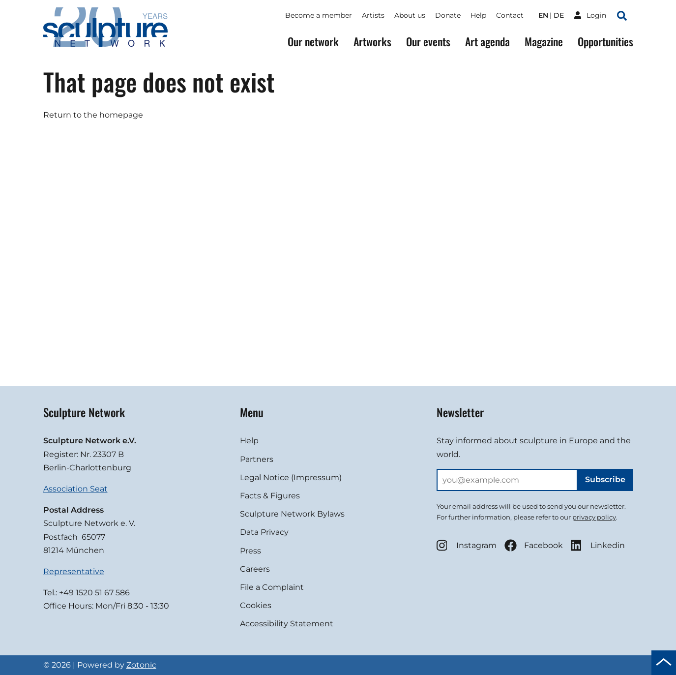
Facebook (533, 545)
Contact (510, 15)
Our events (428, 41)
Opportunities (605, 41)
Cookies (255, 605)
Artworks (372, 41)
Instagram (467, 545)
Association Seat (75, 488)
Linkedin (598, 545)
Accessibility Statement (286, 623)
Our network (313, 41)
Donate (448, 15)
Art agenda (487, 41)
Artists (373, 15)
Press (250, 550)
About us (409, 15)
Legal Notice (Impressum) (291, 477)
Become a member (318, 15)
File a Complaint (272, 587)
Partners (256, 459)
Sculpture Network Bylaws (292, 514)
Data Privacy (264, 532)
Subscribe (605, 479)
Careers (255, 569)
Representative (73, 571)
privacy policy (594, 517)
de (559, 15)
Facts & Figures (270, 495)
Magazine (544, 41)
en (543, 15)
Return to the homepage (93, 115)
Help (478, 15)
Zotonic (141, 665)
